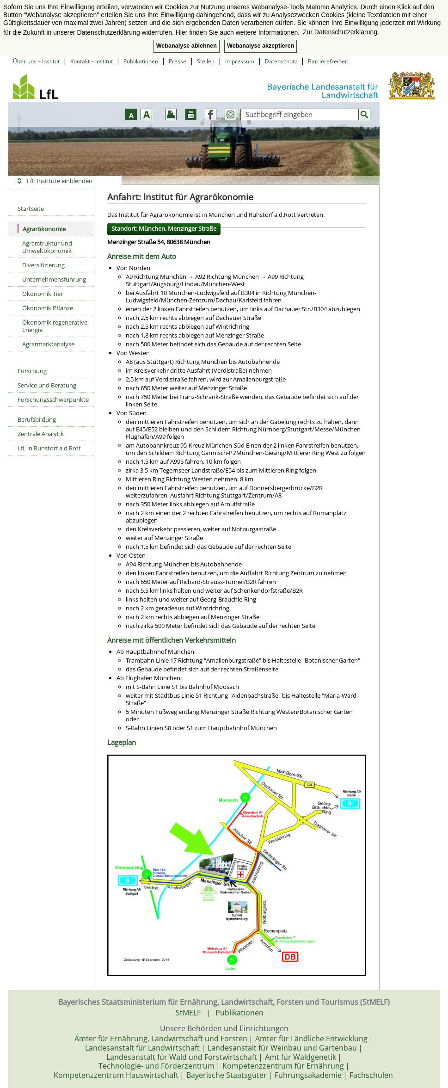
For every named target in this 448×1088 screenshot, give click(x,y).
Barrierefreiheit (328, 61)
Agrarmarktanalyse (48, 344)
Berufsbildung (37, 419)
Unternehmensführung (54, 279)
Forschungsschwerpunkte (53, 399)
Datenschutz (281, 61)
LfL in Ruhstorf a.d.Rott (49, 448)
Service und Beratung (47, 385)
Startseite (31, 208)
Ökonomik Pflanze (47, 308)
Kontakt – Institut (91, 61)
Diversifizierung (43, 265)
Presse (177, 61)
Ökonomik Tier (42, 293)
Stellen (206, 61)
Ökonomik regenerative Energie (54, 326)
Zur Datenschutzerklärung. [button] (341, 32)
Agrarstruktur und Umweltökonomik (47, 247)
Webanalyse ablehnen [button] (186, 46)
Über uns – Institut (36, 61)
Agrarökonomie (42, 228)
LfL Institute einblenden (59, 180)
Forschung (32, 371)
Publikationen (140, 61)
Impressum (239, 61)
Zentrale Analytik (41, 434)
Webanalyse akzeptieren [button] (260, 46)
